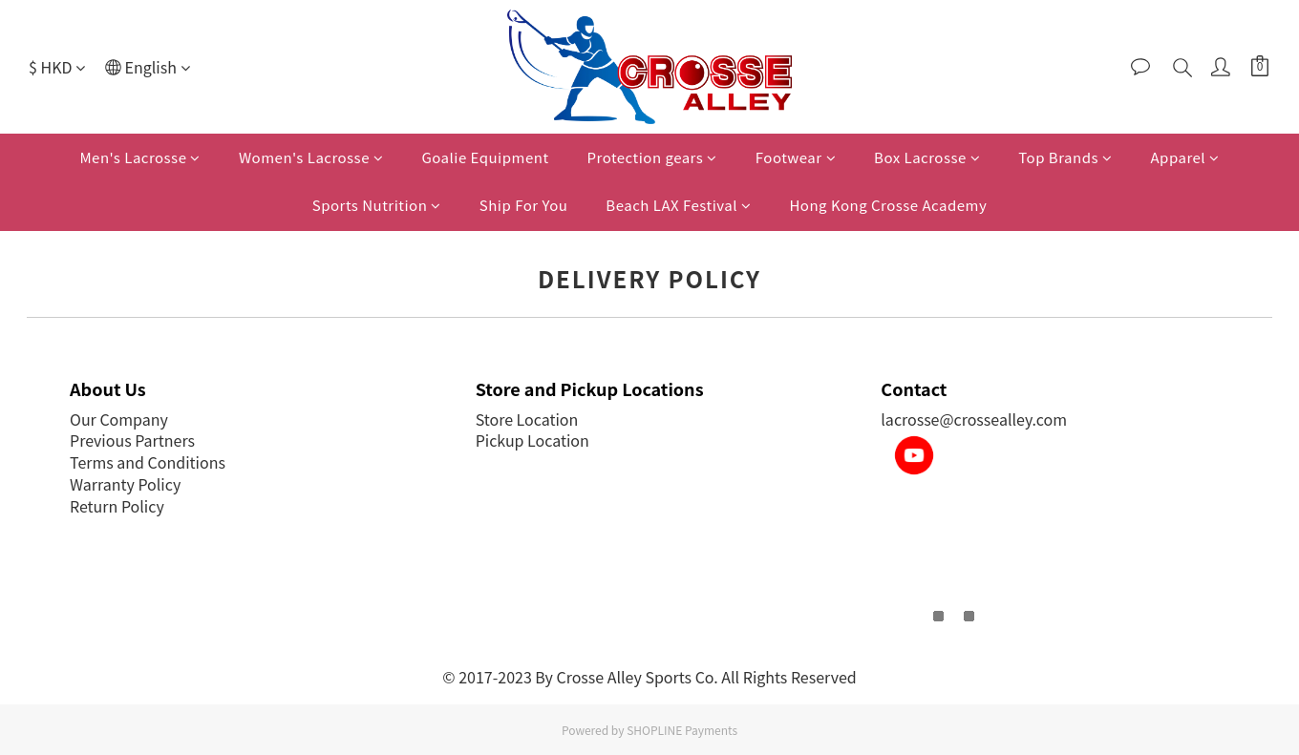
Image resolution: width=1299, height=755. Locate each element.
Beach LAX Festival (678, 205)
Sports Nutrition (376, 205)
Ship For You (523, 205)
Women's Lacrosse (311, 157)
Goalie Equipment (484, 157)
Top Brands (1065, 157)
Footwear (796, 157)
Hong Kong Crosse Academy (888, 205)
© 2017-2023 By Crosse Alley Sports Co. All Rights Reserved (649, 676)
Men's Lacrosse (140, 157)
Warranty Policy (125, 483)
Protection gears (652, 157)
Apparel (1185, 157)
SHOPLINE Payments (682, 730)
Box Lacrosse (927, 157)
